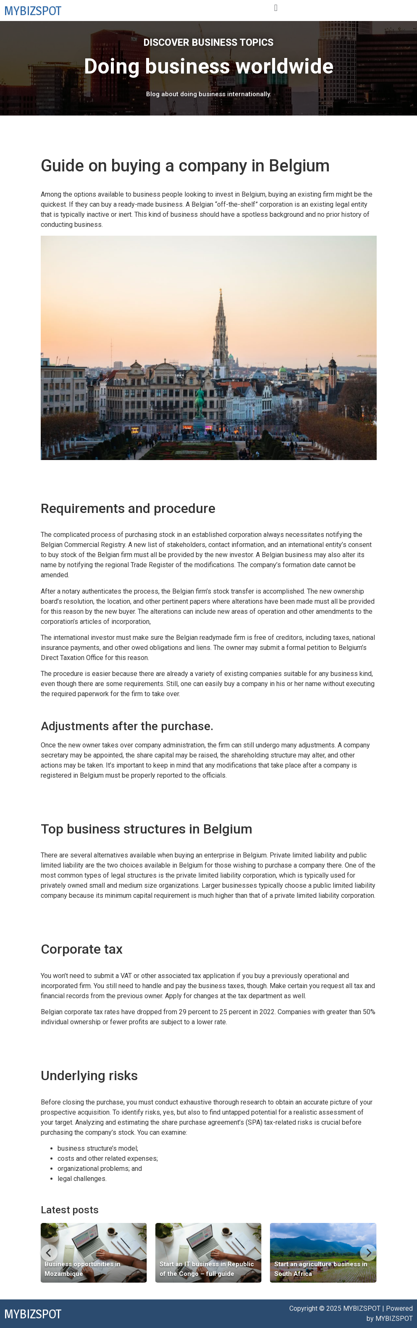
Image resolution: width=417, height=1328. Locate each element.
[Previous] (49, 1252)
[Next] (368, 1252)
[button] (276, 8)
